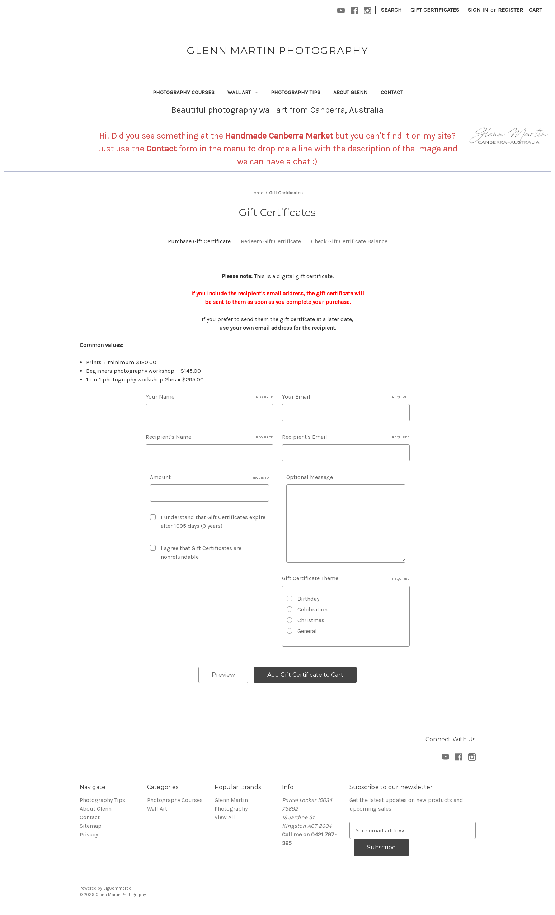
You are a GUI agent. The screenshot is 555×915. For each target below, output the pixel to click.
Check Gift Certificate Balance (349, 241)
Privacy (89, 834)
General (307, 631)
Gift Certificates (434, 9)
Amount (209, 477)
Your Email (346, 396)
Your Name (209, 396)
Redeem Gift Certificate (271, 241)
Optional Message (309, 477)
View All (225, 817)
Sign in (478, 9)
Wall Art (242, 92)
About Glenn (350, 92)
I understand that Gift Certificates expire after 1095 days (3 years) (213, 521)
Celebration (312, 609)
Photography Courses (184, 92)
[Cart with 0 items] (535, 10)
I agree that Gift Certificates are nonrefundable (201, 552)
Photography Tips (295, 92)
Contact (392, 92)
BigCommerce (117, 888)
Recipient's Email (346, 436)
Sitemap (91, 825)
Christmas (310, 620)
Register (510, 9)
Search (391, 9)
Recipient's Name (209, 436)
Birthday (308, 598)
